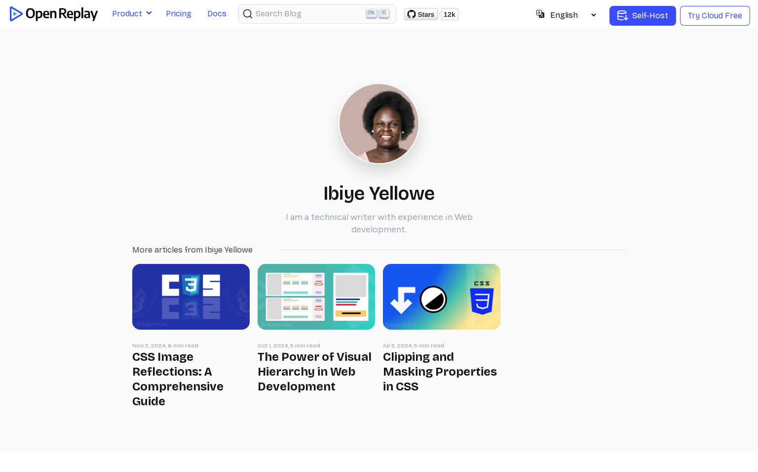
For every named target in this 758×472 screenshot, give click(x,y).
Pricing (178, 13)
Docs (217, 13)
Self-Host (642, 15)
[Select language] (573, 15)
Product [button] (127, 13)
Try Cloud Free (715, 15)
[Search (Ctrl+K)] (317, 14)
